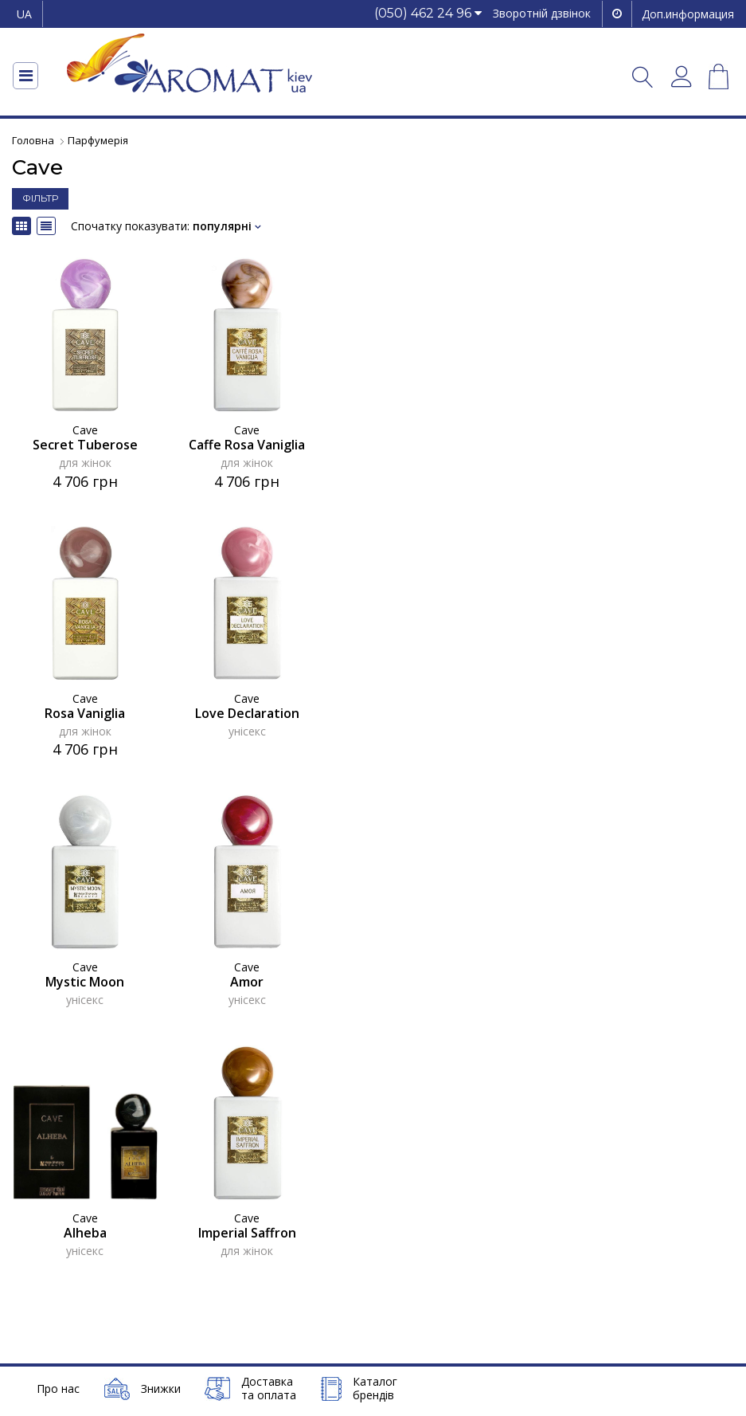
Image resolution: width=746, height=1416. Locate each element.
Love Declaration (247, 712)
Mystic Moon (84, 981)
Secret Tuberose (85, 444)
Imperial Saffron (247, 1232)
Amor (247, 981)
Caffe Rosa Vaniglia (247, 444)
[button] (428, 14)
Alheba (85, 1232)
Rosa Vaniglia (85, 712)
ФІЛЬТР (40, 198)
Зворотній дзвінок (542, 13)
